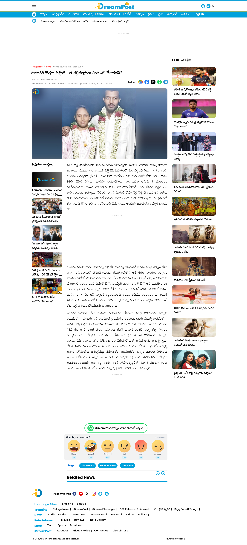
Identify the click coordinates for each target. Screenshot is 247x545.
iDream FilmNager (103, 509)
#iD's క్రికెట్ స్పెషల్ (120, 21)
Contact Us (101, 531)
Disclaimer (119, 531)
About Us (62, 531)
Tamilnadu (127, 465)
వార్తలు (44, 14)
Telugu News (37, 66)
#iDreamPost (99, 21)
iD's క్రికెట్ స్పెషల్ (162, 509)
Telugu (79, 504)
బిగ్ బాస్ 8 (115, 14)
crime (48, 66)
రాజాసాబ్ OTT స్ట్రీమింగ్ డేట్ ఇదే (189, 279)
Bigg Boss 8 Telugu (186, 509)
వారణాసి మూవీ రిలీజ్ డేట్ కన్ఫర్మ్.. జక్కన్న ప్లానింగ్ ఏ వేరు (194, 249)
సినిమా (101, 14)
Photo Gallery (97, 520)
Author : (44, 79)
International (99, 515)
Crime (130, 515)
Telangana (79, 515)
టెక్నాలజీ (172, 14)
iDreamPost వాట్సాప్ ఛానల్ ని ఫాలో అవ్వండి (119, 428)
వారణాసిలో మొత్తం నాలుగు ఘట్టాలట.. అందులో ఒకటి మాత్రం (192, 342)
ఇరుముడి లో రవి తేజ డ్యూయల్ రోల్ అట (193, 219)
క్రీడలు (151, 14)
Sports (62, 525)
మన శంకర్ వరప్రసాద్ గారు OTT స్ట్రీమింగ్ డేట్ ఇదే (194, 189)
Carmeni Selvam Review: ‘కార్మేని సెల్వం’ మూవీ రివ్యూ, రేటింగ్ (47, 192)
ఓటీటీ (128, 14)
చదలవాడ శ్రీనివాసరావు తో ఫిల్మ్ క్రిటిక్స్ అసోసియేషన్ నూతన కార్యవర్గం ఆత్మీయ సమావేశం (46, 219)
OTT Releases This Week (135, 509)
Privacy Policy (81, 531)
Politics (142, 515)
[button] (163, 473)
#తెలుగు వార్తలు (48, 21)
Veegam (181, 538)
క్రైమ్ (160, 14)
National (116, 515)
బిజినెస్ (185, 14)
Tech (50, 525)
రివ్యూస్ (140, 14)
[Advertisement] (123, 42)
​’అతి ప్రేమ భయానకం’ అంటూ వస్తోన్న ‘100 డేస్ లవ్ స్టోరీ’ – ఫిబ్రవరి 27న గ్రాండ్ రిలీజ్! (46, 272)
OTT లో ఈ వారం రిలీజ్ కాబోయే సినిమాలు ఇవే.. (43, 299)
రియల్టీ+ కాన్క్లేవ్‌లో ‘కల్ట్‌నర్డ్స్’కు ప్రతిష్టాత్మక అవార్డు (194, 156)
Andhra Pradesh (58, 515)
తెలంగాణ (74, 14)
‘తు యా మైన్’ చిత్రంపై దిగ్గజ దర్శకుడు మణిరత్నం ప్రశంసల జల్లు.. (46, 245)
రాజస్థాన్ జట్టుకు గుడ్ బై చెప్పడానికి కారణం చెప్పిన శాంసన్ (194, 124)
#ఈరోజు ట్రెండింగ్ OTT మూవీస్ (74, 21)
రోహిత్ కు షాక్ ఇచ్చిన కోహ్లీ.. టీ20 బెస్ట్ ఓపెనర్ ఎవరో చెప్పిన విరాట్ (192, 91)
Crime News (87, 465)
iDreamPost (80, 509)
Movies (65, 520)
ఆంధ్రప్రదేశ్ (58, 14)
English (198, 14)
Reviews (79, 520)
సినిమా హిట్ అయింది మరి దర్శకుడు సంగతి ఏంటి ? (194, 310)
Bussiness (76, 525)
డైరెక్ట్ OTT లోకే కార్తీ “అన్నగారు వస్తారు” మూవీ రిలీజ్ (193, 375)
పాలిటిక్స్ (88, 14)
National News (108, 465)
